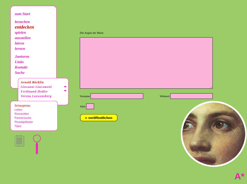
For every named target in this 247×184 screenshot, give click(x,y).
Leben (19, 109)
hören (19, 43)
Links (19, 62)
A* (239, 176)
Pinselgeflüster (24, 121)
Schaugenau (22, 105)
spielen (20, 32)
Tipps (18, 126)
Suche (20, 73)
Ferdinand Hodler (34, 91)
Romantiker (22, 113)
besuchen (22, 22)
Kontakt (21, 67)
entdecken (24, 27)
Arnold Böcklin (32, 82)
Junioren (22, 56)
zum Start (22, 14)
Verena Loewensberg (36, 96)
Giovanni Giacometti (36, 87)
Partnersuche (23, 117)
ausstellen (23, 38)
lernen (20, 49)
